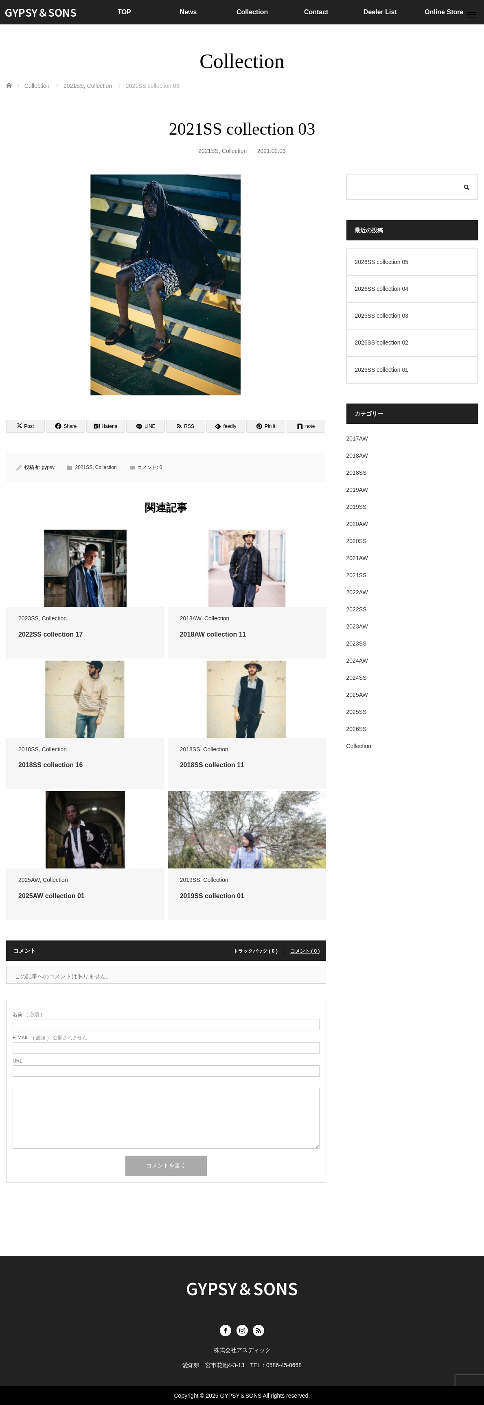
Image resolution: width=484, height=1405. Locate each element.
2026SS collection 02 (382, 342)
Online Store (444, 12)
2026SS (356, 729)
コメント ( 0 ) (305, 951)
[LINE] (145, 426)
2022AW (357, 592)
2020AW (357, 524)
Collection (252, 12)
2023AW (357, 626)
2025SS (356, 712)
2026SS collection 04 (382, 289)
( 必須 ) (27, 1014)
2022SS (356, 609)
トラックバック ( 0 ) (255, 951)
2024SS (356, 677)
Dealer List (380, 12)
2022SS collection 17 (50, 634)
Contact (316, 12)
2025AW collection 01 (51, 895)
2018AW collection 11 (213, 634)
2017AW (357, 438)
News (188, 12)
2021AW (357, 558)
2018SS (28, 749)
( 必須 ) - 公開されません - (51, 1037)
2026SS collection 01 (382, 370)
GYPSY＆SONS (41, 12)
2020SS (356, 541)
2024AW (357, 660)
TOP (124, 12)
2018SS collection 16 (50, 764)
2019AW (357, 490)
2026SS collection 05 (382, 262)
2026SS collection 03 (382, 315)
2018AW (190, 618)
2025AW (28, 880)
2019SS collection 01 (212, 895)
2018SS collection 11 (212, 764)
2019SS (190, 880)
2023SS (28, 618)
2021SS (208, 151)
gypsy (48, 467)
